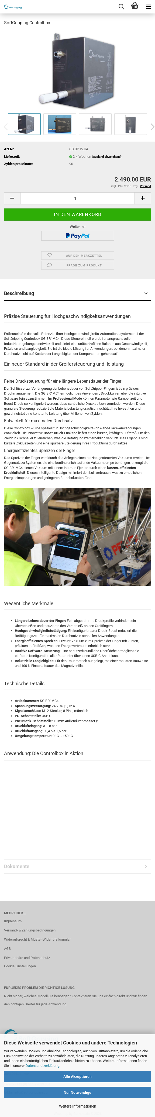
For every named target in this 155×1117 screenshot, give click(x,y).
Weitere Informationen (77, 1106)
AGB (7, 949)
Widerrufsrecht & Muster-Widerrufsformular (37, 939)
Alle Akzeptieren (77, 1076)
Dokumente (16, 866)
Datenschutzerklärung (42, 1066)
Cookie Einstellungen (20, 966)
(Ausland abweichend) (107, 157)
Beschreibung (19, 293)
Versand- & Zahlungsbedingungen (30, 930)
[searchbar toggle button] (121, 6)
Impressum (13, 921)
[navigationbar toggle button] (148, 6)
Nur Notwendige (77, 1092)
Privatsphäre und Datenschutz (27, 958)
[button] (12, 198)
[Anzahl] (77, 198)
